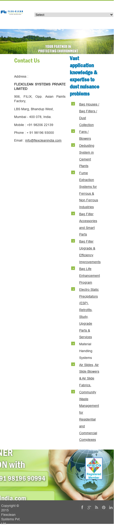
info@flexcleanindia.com (43, 140)
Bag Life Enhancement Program (89, 276)
